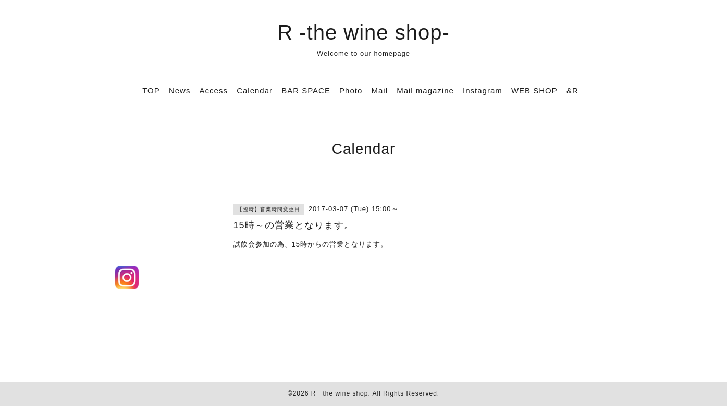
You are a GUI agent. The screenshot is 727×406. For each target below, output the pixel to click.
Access (214, 90)
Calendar (255, 90)
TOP (151, 90)
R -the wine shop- (363, 32)
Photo (350, 90)
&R (572, 90)
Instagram (482, 90)
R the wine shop (339, 393)
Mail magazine (425, 90)
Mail (379, 90)
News (180, 90)
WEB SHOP (534, 90)
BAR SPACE (305, 90)
